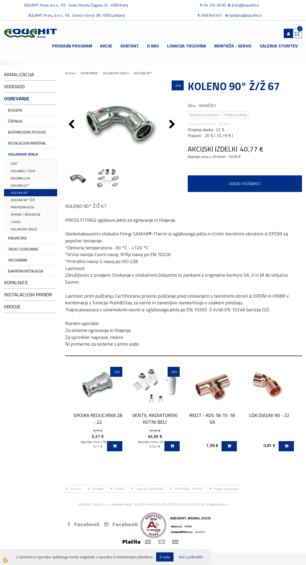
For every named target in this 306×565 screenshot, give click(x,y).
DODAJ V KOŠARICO (244, 183)
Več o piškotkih (191, 557)
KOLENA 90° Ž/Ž (23, 199)
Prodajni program (72, 46)
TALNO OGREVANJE (23, 249)
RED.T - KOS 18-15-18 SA (212, 419)
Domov (70, 73)
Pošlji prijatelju (236, 114)
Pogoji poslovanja (226, 488)
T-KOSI (16, 221)
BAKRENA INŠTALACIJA (25, 271)
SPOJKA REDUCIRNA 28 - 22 (97, 419)
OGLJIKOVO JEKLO (23, 154)
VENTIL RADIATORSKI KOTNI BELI (155, 419)
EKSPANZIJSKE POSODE (27, 132)
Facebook (83, 524)
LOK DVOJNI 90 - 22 (269, 415)
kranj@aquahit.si (245, 5)
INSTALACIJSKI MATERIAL (27, 143)
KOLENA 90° (20, 192)
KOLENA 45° (20, 185)
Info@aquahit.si (216, 504)
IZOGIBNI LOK (20, 178)
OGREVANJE (89, 73)
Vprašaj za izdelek (204, 114)
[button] (173, 124)
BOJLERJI (15, 110)
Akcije (106, 46)
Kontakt (129, 46)
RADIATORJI (17, 238)
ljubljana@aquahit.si (246, 15)
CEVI (14, 163)
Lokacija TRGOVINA (186, 46)
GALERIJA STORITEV (279, 46)
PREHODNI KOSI (22, 207)
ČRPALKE (15, 121)
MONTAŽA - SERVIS (233, 46)
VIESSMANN (17, 260)
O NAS (153, 46)
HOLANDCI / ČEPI (23, 170)
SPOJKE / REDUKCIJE (25, 214)
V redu (165, 557)
